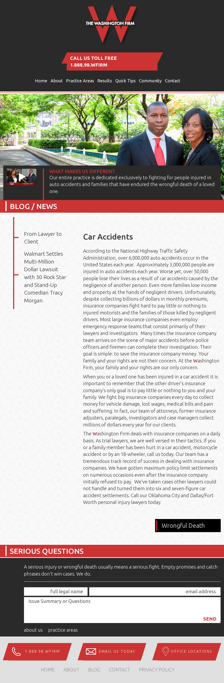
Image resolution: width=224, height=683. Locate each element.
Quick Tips (125, 80)
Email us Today (117, 651)
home (48, 669)
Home (41, 80)
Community (150, 80)
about (71, 669)
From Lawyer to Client (43, 238)
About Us (33, 630)
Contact (172, 80)
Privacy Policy (157, 669)
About (57, 80)
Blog (94, 669)
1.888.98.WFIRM (88, 64)
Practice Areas (80, 80)
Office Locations (191, 651)
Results (104, 80)
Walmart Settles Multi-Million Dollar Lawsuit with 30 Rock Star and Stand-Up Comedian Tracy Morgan (45, 277)
